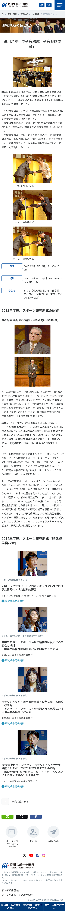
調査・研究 (12, 14)
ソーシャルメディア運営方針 (16, 894)
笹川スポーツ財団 (2, 14)
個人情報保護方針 (11, 890)
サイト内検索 (49, 5)
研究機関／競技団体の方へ (32, 906)
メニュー (60, 5)
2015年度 (35, 14)
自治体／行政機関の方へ (10, 906)
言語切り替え (41, 5)
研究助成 (24, 14)
